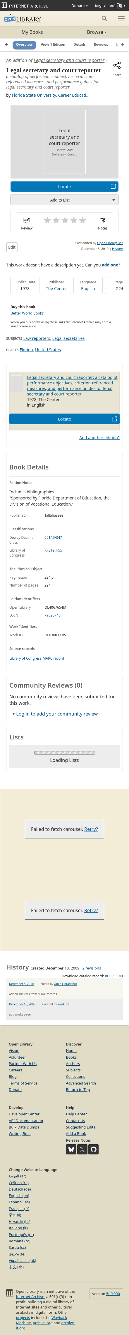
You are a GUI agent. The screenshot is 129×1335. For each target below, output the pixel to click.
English (88, 288)
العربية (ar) (17, 1176)
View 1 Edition (53, 44)
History (117, 248)
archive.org (42, 1322)
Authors (73, 1063)
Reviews (101, 44)
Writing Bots (19, 1133)
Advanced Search (81, 1083)
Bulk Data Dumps (24, 1127)
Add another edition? (99, 437)
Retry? (91, 829)
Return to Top (78, 1089)
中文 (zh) (16, 1266)
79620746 (52, 615)
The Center (56, 288)
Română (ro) (19, 1241)
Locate (64, 186)
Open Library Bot (110, 243)
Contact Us (75, 1120)
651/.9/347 (53, 537)
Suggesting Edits (80, 1127)
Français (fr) (19, 1208)
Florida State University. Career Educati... (51, 95)
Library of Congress (25, 658)
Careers (15, 1070)
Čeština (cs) (19, 1182)
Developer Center (24, 1114)
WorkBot (63, 1004)
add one (110, 265)
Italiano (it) (18, 1227)
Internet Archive (30, 1296)
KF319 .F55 (53, 550)
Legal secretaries (68, 338)
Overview (24, 44)
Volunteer (17, 1057)
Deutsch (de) (20, 1189)
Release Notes (78, 1140)
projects (23, 1317)
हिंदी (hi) (15, 1215)
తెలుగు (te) (17, 1254)
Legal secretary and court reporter (69, 60)
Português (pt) (21, 1234)
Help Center (76, 1114)
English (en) (19, 1195)
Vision (14, 1050)
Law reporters (36, 338)
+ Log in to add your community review (55, 714)
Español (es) (19, 1202)
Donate (79, 5)
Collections (75, 1076)
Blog (13, 1076)
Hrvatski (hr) (19, 1221)
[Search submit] (104, 18)
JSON (119, 976)
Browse (85, 32)
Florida (26, 349)
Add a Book (76, 1133)
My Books (32, 32)
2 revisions (91, 968)
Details (79, 44)
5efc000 (113, 1293)
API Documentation (26, 1120)
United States (48, 349)
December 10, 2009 (22, 1004)
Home (71, 1050)
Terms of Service (23, 1083)
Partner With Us (23, 1063)
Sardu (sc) (17, 1247)
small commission (23, 326)
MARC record (53, 658)
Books (71, 1057)
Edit (12, 247)
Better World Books (27, 313)
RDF (108, 976)
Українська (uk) (22, 1260)
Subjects (73, 1070)
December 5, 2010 (21, 984)
